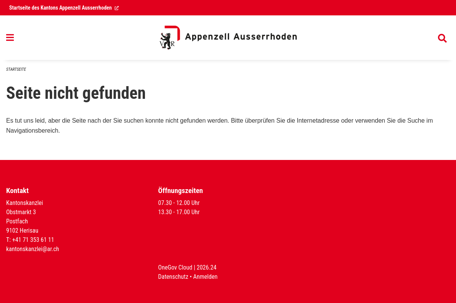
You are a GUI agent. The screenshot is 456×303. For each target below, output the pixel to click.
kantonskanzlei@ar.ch (32, 249)
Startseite (16, 69)
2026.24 (207, 267)
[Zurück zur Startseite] (228, 37)
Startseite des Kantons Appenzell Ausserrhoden (64, 8)
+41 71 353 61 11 (33, 239)
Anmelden (205, 276)
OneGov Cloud (175, 267)
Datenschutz (173, 276)
